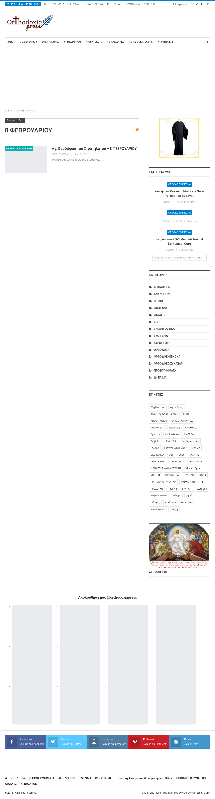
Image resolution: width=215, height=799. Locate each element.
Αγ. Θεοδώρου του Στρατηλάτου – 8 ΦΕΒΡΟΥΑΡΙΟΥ (94, 148)
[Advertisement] (107, 77)
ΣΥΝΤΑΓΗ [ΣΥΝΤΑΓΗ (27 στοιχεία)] (187, 488)
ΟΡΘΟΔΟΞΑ (132, 4)
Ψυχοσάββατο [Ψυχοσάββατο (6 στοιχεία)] (158, 495)
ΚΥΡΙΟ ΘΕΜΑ (29, 42)
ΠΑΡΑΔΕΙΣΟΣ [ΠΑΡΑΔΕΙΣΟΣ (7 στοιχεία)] (188, 482)
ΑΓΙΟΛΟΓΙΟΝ (72, 42)
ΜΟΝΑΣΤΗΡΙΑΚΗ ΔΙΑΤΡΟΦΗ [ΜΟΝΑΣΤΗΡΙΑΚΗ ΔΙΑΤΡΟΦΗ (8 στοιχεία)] (166, 468)
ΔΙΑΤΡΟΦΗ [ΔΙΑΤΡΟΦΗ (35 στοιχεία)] (189, 434)
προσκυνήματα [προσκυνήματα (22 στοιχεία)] (159, 509)
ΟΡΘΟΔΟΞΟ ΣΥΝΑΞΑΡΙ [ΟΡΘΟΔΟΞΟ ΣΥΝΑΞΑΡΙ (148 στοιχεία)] (163, 482)
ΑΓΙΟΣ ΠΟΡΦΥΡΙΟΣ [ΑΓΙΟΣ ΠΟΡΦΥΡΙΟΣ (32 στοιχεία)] (182, 420)
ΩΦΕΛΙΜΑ (73, 4)
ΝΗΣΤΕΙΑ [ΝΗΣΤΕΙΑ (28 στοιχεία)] (155, 475)
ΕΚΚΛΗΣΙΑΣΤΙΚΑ (94, 4)
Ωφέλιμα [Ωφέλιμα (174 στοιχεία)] (176, 495)
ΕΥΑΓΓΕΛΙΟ (149, 4)
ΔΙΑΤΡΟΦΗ (165, 42)
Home (11, 42)
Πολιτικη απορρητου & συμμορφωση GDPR (144, 778)
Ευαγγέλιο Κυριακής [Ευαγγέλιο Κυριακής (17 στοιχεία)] (175, 448)
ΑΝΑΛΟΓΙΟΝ (162, 294)
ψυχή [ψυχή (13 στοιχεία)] (175, 509)
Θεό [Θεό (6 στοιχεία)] (171, 454)
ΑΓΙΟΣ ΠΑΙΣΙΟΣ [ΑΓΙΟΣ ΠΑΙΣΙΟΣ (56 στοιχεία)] (159, 420)
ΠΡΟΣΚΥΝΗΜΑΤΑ (54, 4)
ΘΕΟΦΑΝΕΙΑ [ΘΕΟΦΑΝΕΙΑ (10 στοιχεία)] (157, 454)
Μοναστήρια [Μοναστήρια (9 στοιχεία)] (193, 468)
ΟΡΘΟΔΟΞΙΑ (115, 42)
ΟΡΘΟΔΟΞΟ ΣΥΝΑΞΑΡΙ (19, 148)
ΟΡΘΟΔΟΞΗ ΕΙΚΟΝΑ (179, 184)
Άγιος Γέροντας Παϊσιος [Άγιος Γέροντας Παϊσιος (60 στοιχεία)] (164, 414)
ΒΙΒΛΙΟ (118, 4)
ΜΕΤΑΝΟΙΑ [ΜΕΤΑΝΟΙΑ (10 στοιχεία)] (175, 461)
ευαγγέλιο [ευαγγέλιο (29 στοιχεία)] (186, 502)
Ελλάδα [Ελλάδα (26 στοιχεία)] (155, 448)
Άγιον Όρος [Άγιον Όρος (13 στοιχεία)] (176, 407)
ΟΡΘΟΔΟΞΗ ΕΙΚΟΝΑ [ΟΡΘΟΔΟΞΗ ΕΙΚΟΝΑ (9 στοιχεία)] (195, 475)
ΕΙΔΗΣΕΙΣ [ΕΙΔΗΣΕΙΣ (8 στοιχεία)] (171, 441)
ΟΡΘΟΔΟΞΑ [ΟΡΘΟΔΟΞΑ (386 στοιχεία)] (172, 475)
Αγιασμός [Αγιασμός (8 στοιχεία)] (174, 427)
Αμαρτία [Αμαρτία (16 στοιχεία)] (155, 434)
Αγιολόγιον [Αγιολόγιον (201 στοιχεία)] (191, 427)
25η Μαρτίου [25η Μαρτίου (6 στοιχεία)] (158, 407)
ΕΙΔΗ (108, 4)
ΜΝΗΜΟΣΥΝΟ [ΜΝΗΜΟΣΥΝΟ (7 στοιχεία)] (194, 461)
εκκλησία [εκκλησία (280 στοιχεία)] (170, 502)
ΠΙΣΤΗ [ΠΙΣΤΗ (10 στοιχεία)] (204, 482)
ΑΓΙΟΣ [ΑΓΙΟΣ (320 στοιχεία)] (186, 414)
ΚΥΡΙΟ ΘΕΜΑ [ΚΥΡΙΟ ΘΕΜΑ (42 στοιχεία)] (157, 461)
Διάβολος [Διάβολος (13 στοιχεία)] (156, 441)
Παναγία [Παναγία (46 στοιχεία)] (172, 488)
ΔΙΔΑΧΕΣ (160, 315)
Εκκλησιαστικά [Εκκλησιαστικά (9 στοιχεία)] (190, 441)
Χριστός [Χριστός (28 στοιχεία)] (202, 488)
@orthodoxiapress (122, 597)
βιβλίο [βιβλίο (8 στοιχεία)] (189, 495)
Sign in (179, 4)
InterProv (173, 792)
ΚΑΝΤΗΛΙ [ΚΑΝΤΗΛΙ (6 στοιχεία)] (194, 454)
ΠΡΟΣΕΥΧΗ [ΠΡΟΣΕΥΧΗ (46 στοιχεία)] (157, 488)
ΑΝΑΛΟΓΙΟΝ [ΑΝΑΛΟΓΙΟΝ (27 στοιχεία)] (157, 427)
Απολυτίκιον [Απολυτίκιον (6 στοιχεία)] (172, 434)
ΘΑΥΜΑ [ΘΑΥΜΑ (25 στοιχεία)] (196, 448)
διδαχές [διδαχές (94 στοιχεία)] (155, 502)
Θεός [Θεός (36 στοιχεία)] (181, 454)
